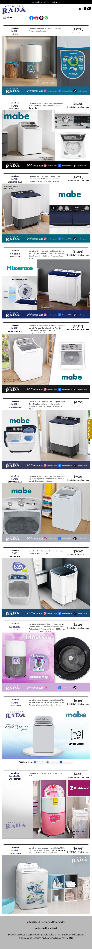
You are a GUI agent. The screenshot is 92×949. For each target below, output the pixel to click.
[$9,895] (78, 700)
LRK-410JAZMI (15, 779)
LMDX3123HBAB (15, 182)
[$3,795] (78, 29)
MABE (15, 31)
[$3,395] (78, 774)
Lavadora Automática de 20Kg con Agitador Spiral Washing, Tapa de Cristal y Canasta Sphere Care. (46, 105)
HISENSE (15, 253)
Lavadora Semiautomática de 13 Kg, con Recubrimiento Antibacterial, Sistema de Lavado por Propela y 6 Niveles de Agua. (44, 178)
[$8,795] (78, 848)
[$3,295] (78, 624)
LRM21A (15, 34)
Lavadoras (15, 28)
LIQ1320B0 (15, 556)
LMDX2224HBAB (15, 407)
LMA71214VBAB (15, 706)
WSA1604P (15, 257)
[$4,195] (78, 251)
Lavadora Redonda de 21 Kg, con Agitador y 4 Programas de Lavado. (46, 30)
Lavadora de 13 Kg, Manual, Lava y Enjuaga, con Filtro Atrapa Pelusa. (46, 552)
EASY (15, 553)
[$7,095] (78, 476)
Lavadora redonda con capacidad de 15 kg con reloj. (47, 774)
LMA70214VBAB (15, 331)
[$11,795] (77, 103)
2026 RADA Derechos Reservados (46, 922)
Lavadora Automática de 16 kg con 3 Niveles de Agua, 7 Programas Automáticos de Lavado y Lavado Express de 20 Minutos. (47, 478)
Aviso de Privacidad (46, 928)
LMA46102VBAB (15, 482)
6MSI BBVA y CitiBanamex (78, 107)
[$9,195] (78, 326)
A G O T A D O (78, 32)
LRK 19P (15, 630)
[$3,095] (78, 551)
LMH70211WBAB (15, 109)
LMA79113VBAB (15, 854)
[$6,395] (78, 402)
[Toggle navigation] (8, 17)
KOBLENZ (15, 626)
